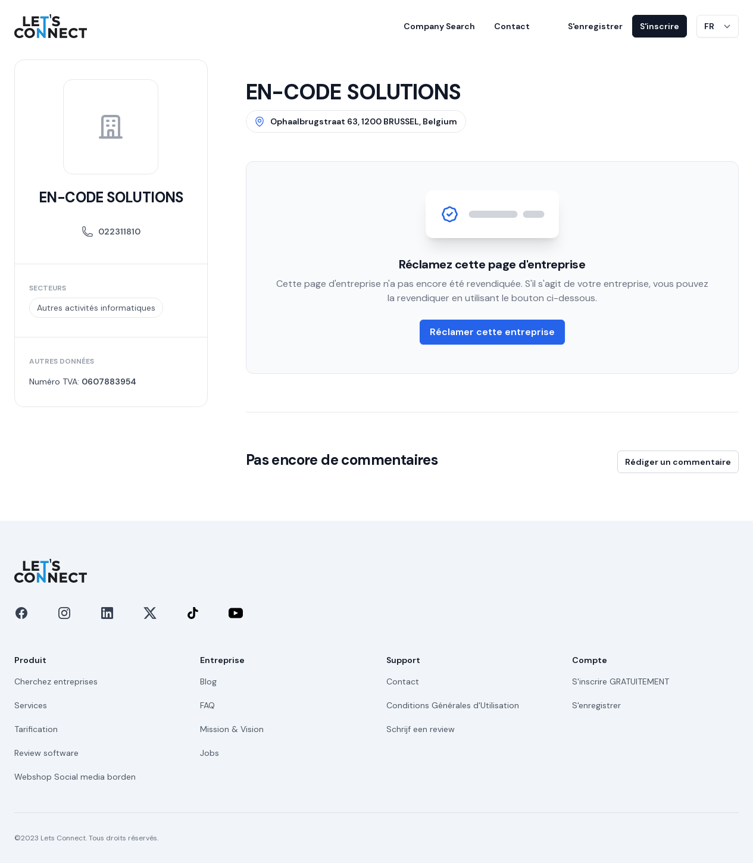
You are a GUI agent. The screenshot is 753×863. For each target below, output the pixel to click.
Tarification (36, 729)
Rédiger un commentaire (678, 461)
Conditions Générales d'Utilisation (452, 705)
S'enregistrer (595, 26)
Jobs (209, 753)
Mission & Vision (232, 729)
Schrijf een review (420, 729)
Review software (46, 753)
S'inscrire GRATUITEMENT (620, 681)
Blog (208, 681)
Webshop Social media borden (75, 776)
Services (30, 705)
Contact (512, 26)
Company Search (439, 26)
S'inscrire (659, 26)
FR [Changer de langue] (709, 26)
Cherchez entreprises (56, 681)
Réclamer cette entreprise (492, 332)
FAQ (207, 705)
